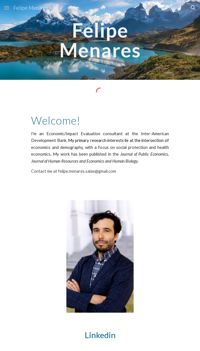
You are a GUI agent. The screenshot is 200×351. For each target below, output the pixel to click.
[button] (6, 7)
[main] (100, 40)
